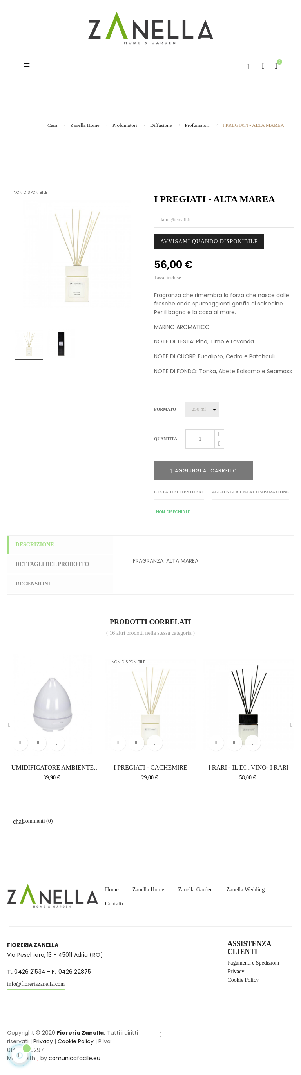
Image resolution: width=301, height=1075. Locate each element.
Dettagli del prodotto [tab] (56, 564)
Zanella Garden (195, 888)
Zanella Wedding (246, 888)
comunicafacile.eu (74, 1057)
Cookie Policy (243, 978)
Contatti (114, 902)
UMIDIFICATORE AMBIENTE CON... (52, 766)
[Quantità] (200, 439)
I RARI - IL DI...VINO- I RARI (248, 766)
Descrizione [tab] (38, 545)
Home (112, 888)
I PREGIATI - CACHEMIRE (150, 766)
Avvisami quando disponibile (209, 241)
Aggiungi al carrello (203, 470)
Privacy (236, 970)
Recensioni (36, 583)
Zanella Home (148, 888)
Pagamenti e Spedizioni (253, 962)
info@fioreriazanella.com (36, 983)
